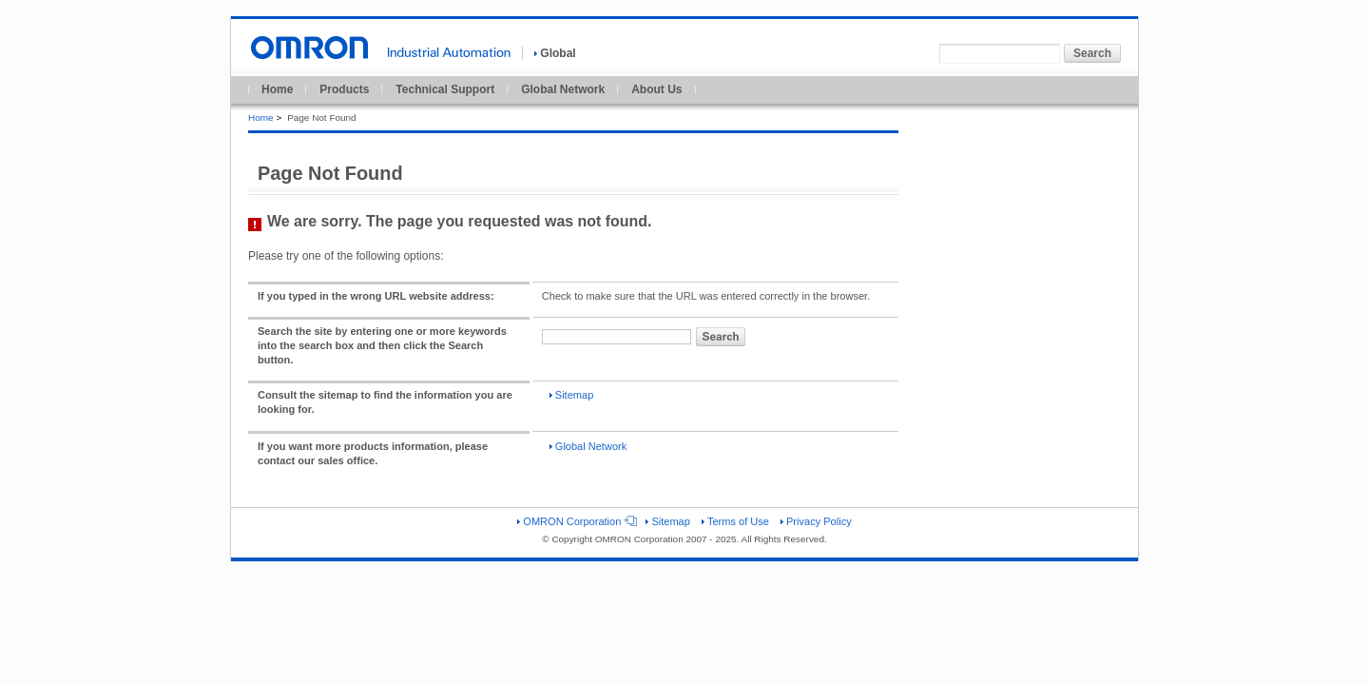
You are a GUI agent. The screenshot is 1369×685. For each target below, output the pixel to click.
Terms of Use (735, 521)
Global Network (563, 89)
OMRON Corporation (575, 521)
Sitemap (571, 395)
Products (344, 89)
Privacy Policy (816, 521)
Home (277, 89)
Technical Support (444, 89)
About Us (656, 89)
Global (554, 53)
